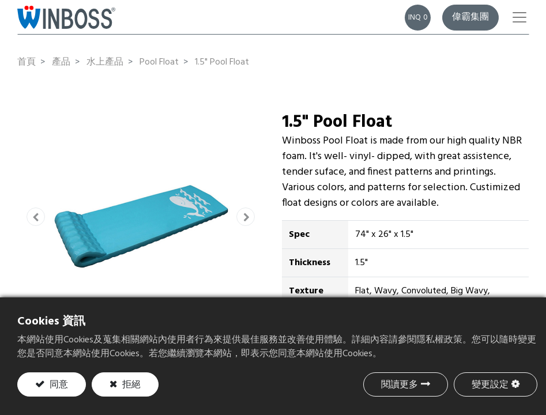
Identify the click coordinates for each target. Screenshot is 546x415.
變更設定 (490, 385)
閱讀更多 (399, 385)
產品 (61, 62)
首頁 (26, 62)
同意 (57, 385)
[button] (35, 216)
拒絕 (130, 385)
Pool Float (159, 62)
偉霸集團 (470, 17)
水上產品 (104, 62)
